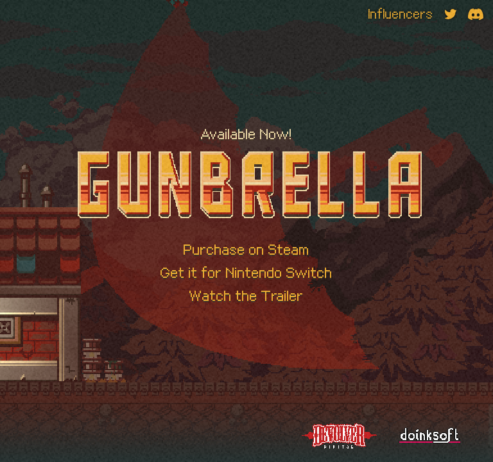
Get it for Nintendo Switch (246, 273)
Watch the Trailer (246, 296)
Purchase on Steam (246, 249)
